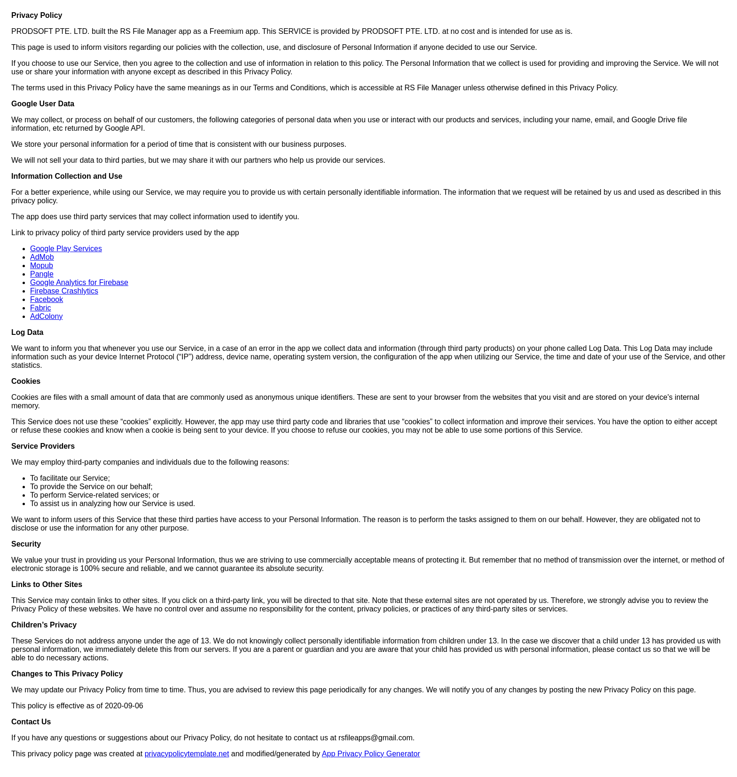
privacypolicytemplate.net (187, 754)
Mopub (41, 266)
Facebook (46, 299)
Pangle (42, 274)
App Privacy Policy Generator (371, 754)
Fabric (40, 308)
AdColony (46, 316)
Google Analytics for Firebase (79, 282)
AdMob (42, 257)
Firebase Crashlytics (64, 291)
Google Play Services (66, 249)
